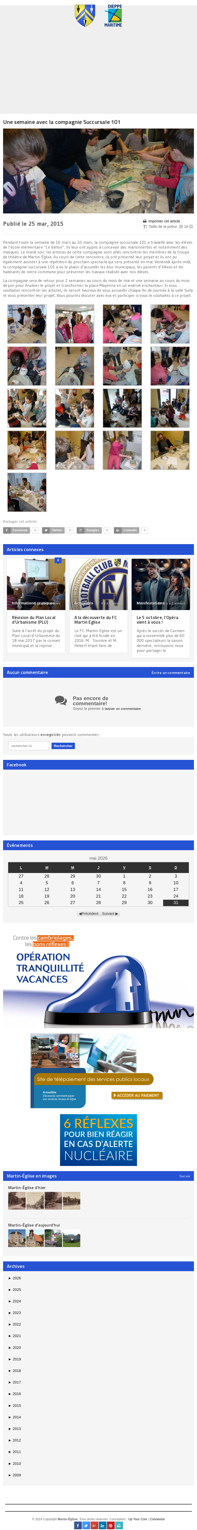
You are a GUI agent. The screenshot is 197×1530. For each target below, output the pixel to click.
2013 (14, 1432)
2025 (14, 1293)
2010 (14, 1467)
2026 (14, 1281)
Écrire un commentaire (171, 672)
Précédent (90, 917)
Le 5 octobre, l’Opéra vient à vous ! (158, 619)
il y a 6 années (109, 603)
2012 (14, 1444)
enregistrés (51, 738)
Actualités (83, 603)
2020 (14, 1351)
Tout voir (184, 1179)
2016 (14, 1397)
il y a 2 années (171, 603)
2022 (14, 1328)
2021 (14, 1339)
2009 (14, 1478)
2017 (14, 1386)
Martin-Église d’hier (27, 1191)
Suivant (108, 917)
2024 (14, 1304)
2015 (14, 1409)
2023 (14, 1316)
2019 (14, 1362)
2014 (14, 1420)
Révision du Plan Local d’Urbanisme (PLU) (35, 619)
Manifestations (150, 603)
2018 (14, 1374)
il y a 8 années (47, 603)
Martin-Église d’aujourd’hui (34, 1228)
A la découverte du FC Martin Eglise (97, 619)
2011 (14, 1455)
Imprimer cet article (161, 221)
